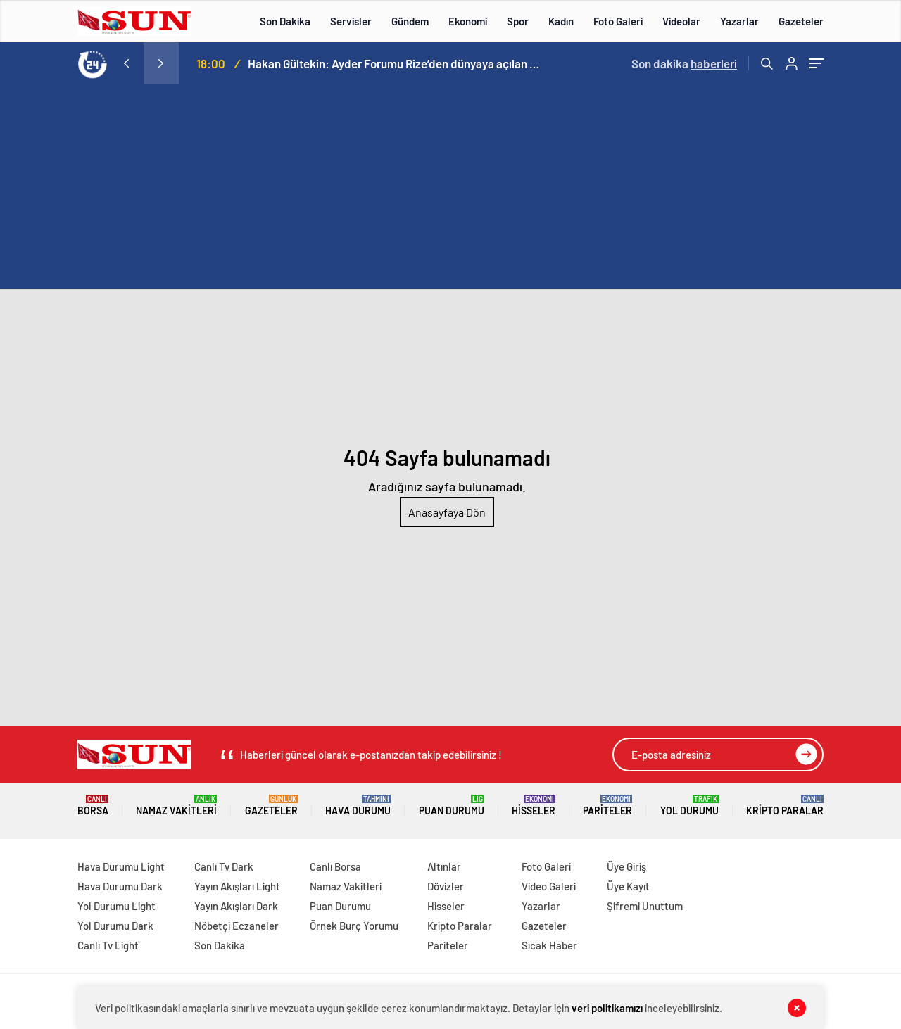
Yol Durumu (689, 805)
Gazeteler (801, 21)
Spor (518, 21)
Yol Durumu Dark (115, 925)
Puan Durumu (451, 805)
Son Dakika (285, 21)
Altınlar (444, 866)
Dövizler (445, 886)
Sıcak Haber (549, 945)
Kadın (561, 21)
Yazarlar (739, 21)
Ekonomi (467, 21)
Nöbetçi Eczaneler (236, 925)
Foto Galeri (618, 21)
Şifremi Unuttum (645, 905)
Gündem (410, 21)
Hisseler (533, 805)
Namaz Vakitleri (176, 805)
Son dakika (684, 63)
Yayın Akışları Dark (236, 905)
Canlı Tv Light (108, 945)
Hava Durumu (358, 805)
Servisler (351, 21)
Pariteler (607, 805)
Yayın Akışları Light (237, 886)
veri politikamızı (607, 1008)
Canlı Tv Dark (223, 866)
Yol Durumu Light (116, 905)
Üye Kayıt (628, 886)
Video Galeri (549, 886)
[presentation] (126, 63)
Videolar (681, 21)
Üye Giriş (626, 866)
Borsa (92, 805)
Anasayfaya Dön (447, 512)
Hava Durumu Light (121, 866)
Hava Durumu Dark (120, 886)
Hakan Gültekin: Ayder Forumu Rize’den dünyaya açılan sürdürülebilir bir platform (395, 63)
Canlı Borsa (335, 866)
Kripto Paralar (785, 805)
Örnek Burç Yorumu (354, 925)
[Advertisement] (450, 190)
